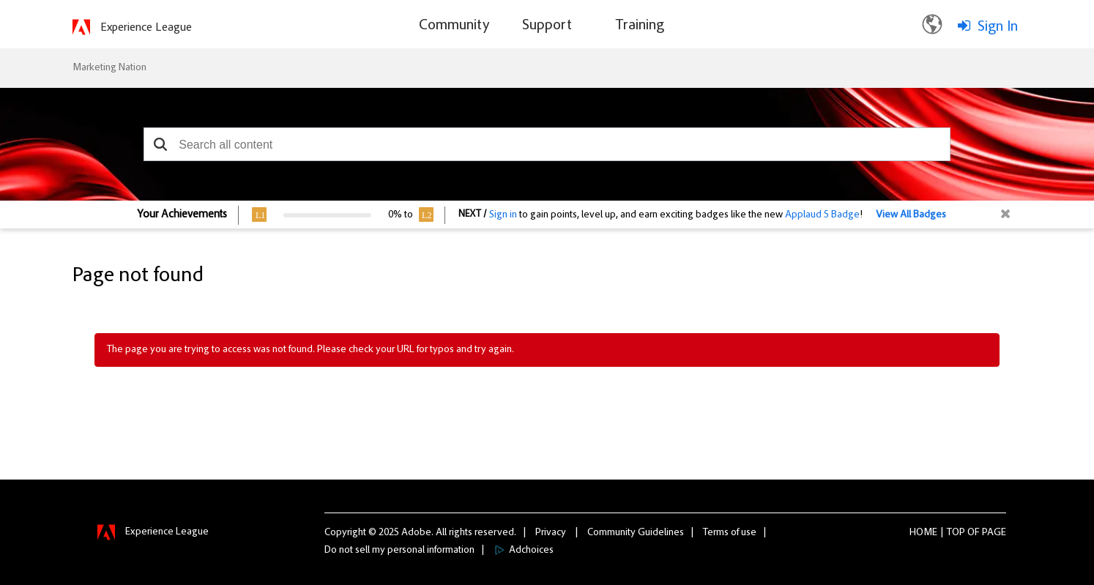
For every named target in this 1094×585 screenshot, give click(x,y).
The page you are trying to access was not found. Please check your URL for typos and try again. (310, 350)
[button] (160, 144)
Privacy (550, 533)
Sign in (503, 215)
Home (923, 533)
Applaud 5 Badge (822, 215)
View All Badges (911, 215)
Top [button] (956, 533)
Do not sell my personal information (399, 550)
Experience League (146, 28)
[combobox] (547, 144)
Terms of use (729, 533)
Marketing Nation (109, 68)
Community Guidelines (635, 533)
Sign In (998, 27)
